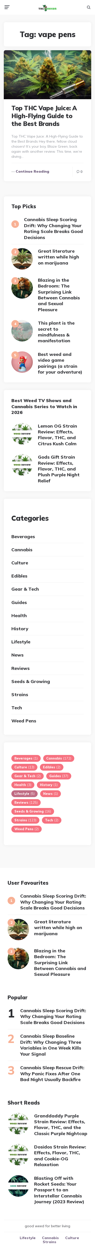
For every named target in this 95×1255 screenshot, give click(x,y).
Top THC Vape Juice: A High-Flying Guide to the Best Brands (44, 115)
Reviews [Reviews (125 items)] (26, 802)
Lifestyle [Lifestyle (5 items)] (24, 794)
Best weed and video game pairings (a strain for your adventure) (60, 363)
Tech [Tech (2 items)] (51, 820)
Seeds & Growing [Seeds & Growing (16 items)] (32, 811)
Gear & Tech (25, 589)
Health (19, 615)
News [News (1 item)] (50, 794)
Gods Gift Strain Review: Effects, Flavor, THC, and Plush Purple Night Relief (59, 469)
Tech (16, 708)
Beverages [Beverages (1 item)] (26, 758)
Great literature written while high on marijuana (58, 257)
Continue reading (32, 171)
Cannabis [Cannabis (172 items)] (58, 758)
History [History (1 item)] (49, 785)
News (17, 655)
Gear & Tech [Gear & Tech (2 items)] (27, 776)
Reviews (20, 668)
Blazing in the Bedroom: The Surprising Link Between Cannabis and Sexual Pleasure (59, 294)
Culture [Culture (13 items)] (24, 767)
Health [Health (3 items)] (22, 785)
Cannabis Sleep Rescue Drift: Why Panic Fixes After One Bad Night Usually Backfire (52, 1073)
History (19, 629)
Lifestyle (20, 642)
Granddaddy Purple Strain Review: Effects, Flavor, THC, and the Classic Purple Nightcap (60, 1124)
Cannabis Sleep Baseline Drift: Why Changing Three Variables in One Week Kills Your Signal (50, 1045)
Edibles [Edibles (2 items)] (51, 767)
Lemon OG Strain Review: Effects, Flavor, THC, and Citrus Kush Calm (57, 435)
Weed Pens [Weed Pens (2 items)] (26, 829)
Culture (19, 563)
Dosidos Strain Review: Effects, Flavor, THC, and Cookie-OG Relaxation (60, 1155)
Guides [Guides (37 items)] (58, 776)
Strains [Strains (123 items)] (25, 820)
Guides (19, 602)
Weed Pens (23, 721)
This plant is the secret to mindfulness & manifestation (56, 332)
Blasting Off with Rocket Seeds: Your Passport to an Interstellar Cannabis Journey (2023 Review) (59, 1190)
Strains (19, 694)
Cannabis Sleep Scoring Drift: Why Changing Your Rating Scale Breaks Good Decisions (53, 228)
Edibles (19, 576)
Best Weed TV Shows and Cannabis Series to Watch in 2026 (44, 406)
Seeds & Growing (30, 681)
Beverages (23, 536)
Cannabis (21, 550)
